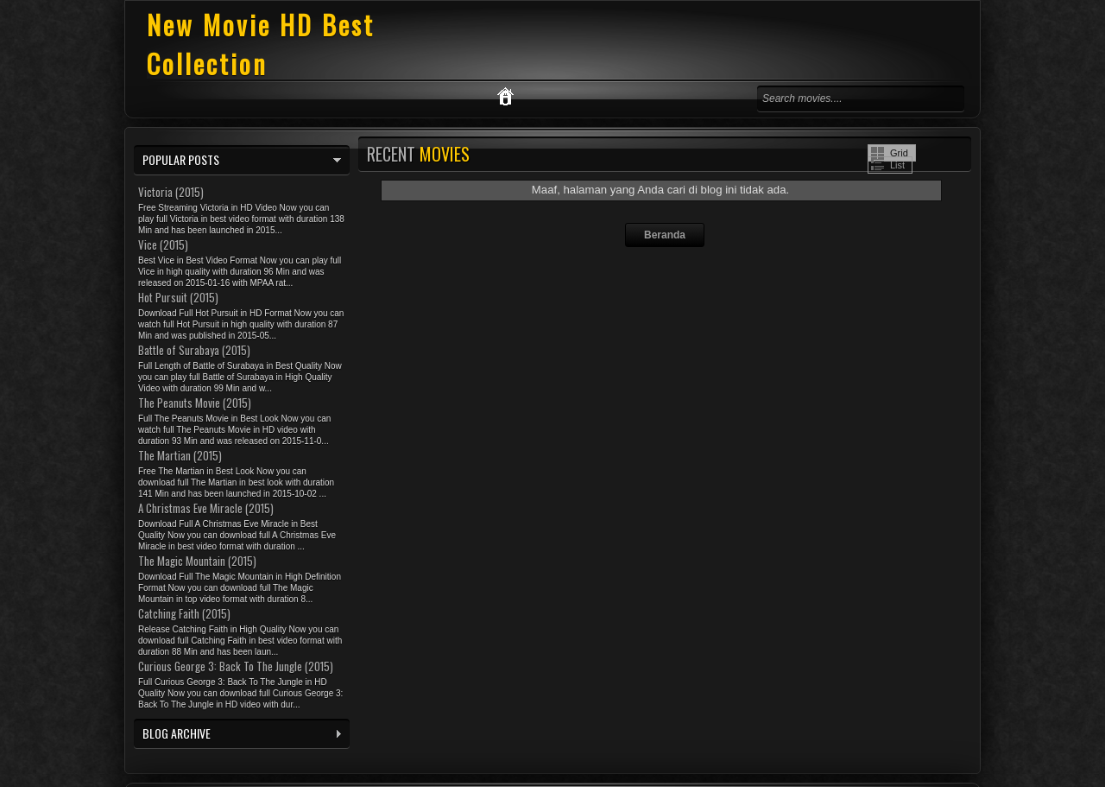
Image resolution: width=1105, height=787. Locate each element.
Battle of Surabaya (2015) (194, 350)
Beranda (664, 235)
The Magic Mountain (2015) (197, 560)
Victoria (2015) (171, 191)
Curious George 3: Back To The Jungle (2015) (235, 666)
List (897, 165)
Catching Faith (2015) (184, 613)
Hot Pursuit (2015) (178, 297)
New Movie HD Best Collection (261, 44)
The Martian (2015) (180, 455)
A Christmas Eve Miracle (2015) (206, 508)
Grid (899, 153)
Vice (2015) (163, 244)
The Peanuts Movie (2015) (194, 402)
